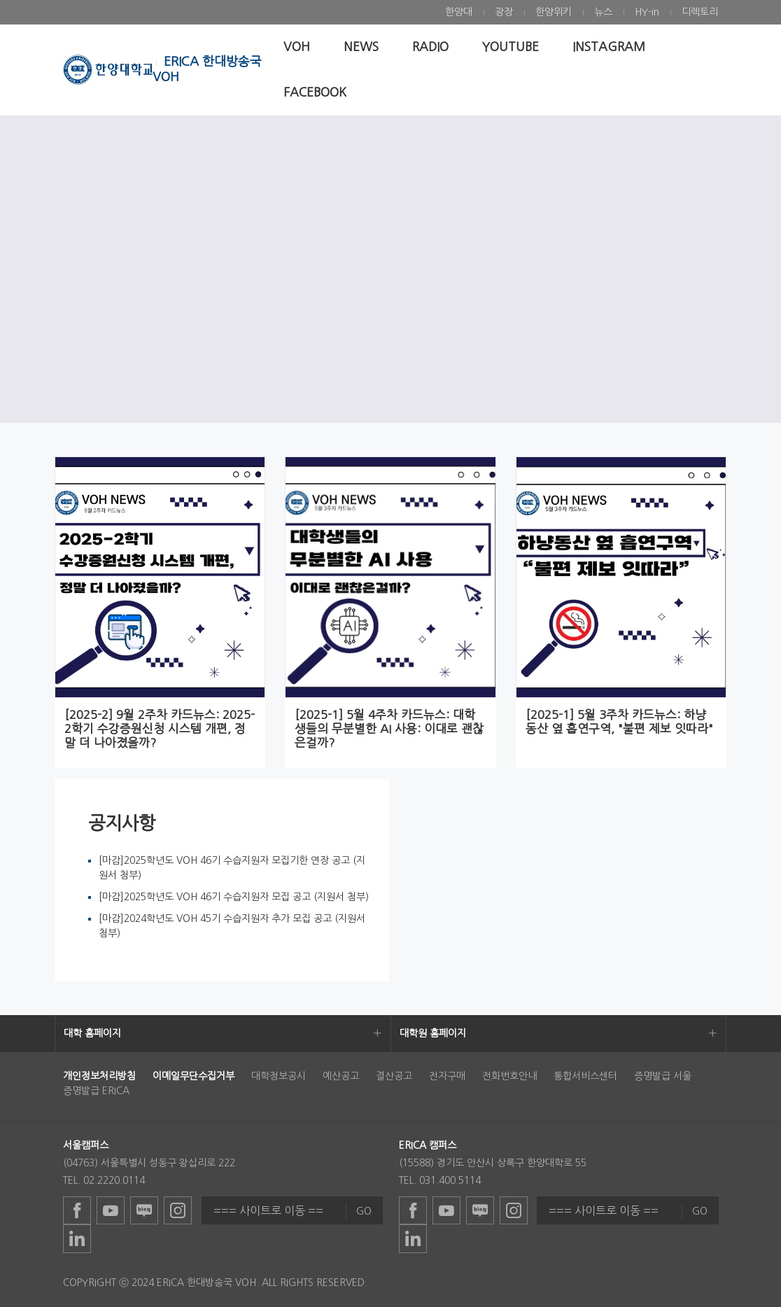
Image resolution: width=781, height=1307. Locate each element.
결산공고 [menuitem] (394, 1076)
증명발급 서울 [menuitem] (662, 1076)
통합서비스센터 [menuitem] (585, 1076)
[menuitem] (459, 12)
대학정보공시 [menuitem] (278, 1076)
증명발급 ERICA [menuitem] (96, 1091)
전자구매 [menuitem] (447, 1076)
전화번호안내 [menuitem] (509, 1076)
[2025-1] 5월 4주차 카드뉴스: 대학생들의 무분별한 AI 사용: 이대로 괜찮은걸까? (389, 728)
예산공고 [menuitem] (341, 1076)
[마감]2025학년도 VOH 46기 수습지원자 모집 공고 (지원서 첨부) (234, 897)
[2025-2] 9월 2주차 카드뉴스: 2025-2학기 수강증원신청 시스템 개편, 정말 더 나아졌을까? (159, 728)
